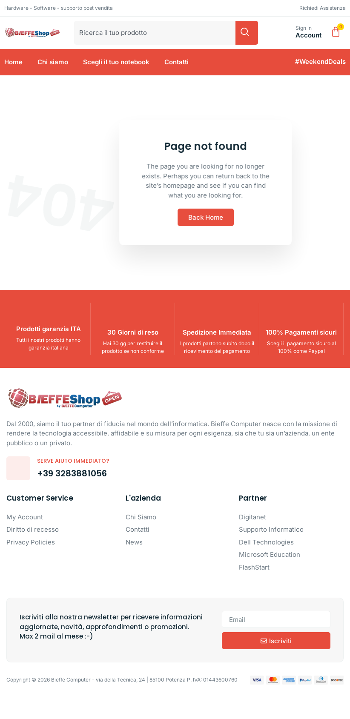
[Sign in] (286, 32)
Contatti (176, 62)
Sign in (303, 28)
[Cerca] (246, 33)
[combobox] (154, 33)
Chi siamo (52, 62)
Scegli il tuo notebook (116, 62)
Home (13, 62)
